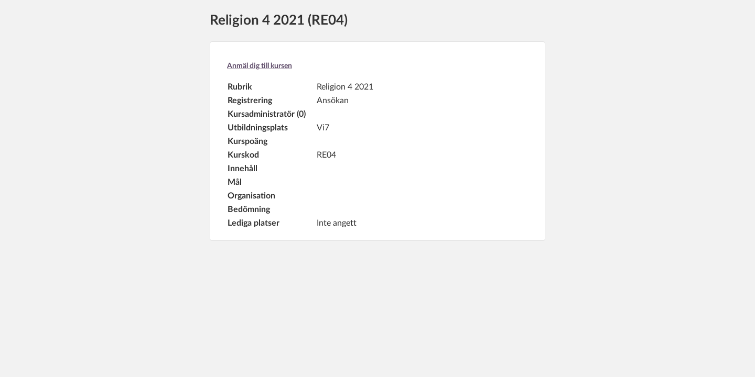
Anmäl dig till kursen (259, 66)
